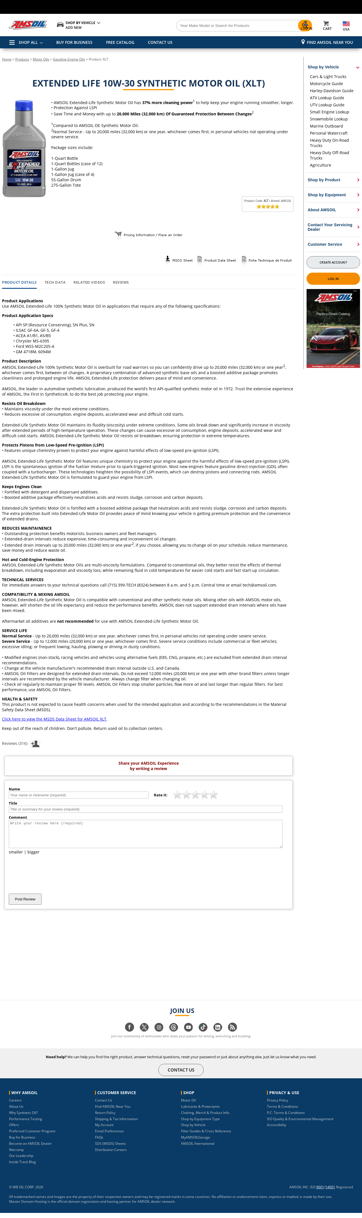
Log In (333, 279)
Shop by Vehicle (193, 1130)
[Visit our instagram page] (158, 1035)
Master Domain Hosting (28, 1206)
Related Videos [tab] (89, 282)
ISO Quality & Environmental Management (300, 1124)
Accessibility (276, 1130)
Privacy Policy (277, 1105)
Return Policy (105, 1117)
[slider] (268, 206)
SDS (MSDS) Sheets (110, 1148)
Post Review (25, 904)
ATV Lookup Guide (327, 97)
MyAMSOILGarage (195, 1142)
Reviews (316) (21, 743)
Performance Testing (25, 1124)
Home (7, 59)
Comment (18, 817)
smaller (16, 857)
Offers (14, 1130)
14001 (330, 1192)
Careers (15, 1105)
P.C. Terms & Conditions (286, 1117)
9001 (320, 1192)
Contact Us (103, 1105)
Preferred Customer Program (32, 1136)
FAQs (99, 1142)
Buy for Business (22, 1142)
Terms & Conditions (282, 1111)
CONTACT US (160, 42)
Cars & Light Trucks (328, 76)
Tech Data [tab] (55, 282)
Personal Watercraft (329, 133)
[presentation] (52, 879)
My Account (104, 1130)
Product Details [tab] (19, 282)
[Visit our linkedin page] (217, 1035)
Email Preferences (109, 1136)
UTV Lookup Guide (327, 104)
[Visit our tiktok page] (203, 1035)
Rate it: (160, 794)
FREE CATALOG (120, 42)
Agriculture (320, 165)
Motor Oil (188, 1105)
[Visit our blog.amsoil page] (232, 1035)
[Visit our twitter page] (144, 1035)
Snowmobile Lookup (329, 119)
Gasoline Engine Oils (69, 59)
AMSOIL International (197, 1148)
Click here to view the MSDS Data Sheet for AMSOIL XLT (54, 719)
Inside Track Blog (22, 1167)
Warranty (16, 1154)
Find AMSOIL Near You (330, 42)
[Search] (213, 26)
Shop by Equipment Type (200, 1124)
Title (13, 803)
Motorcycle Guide (326, 83)
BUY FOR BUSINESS (74, 42)
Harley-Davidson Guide (332, 90)
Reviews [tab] (121, 282)
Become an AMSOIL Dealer (30, 1148)
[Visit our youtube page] (188, 1035)
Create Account (333, 262)
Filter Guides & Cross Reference (206, 1136)
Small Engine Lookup (329, 112)
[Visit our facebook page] (129, 1035)
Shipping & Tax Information (116, 1124)
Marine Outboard (326, 126)
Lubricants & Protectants (200, 1111)
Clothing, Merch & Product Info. (205, 1117)
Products (22, 59)
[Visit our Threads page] (173, 1035)
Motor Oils (41, 59)
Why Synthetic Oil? (23, 1117)
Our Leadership (21, 1160)
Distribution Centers (111, 1154)
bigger (33, 857)
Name (14, 789)
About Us (16, 1111)
